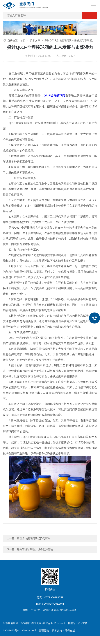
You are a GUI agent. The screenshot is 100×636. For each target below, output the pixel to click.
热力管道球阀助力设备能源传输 (35, 549)
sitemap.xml (29, 630)
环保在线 (70, 630)
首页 (22, 40)
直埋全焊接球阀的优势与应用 (33, 538)
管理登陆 (44, 630)
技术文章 (35, 40)
